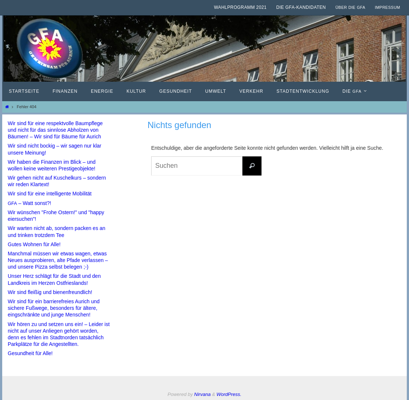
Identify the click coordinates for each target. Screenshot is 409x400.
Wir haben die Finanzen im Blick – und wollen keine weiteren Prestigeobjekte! (52, 165)
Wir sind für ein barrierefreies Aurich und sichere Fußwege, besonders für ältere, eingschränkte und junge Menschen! (54, 308)
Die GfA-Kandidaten (301, 7)
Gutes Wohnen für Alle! (34, 244)
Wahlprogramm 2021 (240, 7)
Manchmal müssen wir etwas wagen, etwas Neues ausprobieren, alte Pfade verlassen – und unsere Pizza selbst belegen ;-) (58, 260)
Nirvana (202, 394)
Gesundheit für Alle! (30, 353)
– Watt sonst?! (29, 203)
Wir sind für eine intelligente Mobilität (50, 194)
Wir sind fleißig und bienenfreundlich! (50, 292)
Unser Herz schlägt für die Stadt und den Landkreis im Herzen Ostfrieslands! (54, 279)
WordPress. (229, 394)
